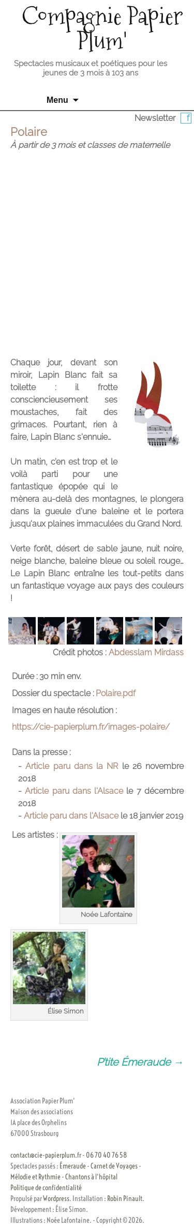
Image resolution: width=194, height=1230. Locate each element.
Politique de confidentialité (46, 1187)
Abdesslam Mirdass (146, 652)
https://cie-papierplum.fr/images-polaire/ (91, 727)
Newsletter (155, 118)
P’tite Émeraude (140, 1062)
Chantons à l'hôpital (91, 1176)
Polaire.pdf (116, 693)
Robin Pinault (124, 1198)
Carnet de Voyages (114, 1166)
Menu (57, 100)
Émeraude (72, 1166)
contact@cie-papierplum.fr (45, 1155)
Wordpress (56, 1198)
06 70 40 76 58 (106, 1155)
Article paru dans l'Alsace (74, 791)
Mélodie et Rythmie (35, 1176)
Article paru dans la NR (71, 766)
